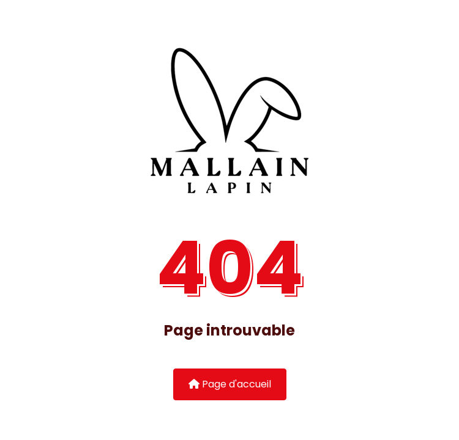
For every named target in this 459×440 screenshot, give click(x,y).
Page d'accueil (229, 384)
